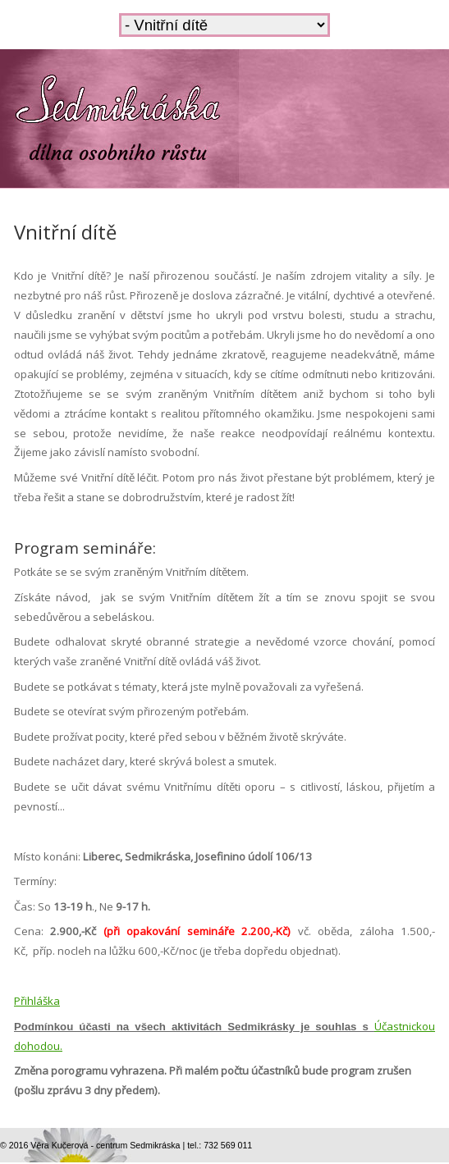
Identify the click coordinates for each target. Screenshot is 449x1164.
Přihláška (37, 1000)
